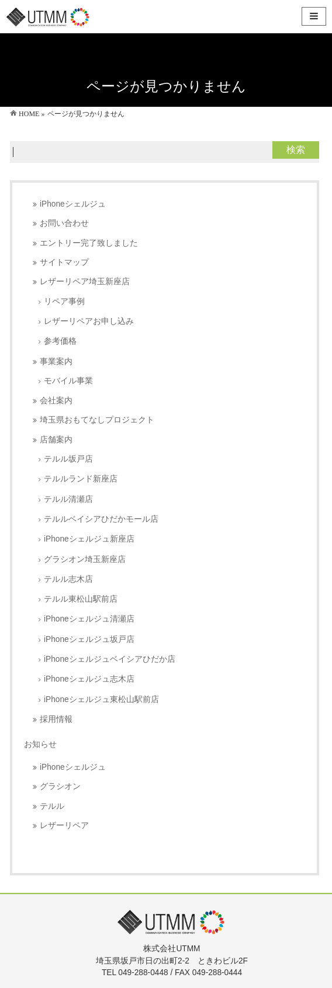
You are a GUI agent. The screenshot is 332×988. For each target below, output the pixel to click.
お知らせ (40, 744)
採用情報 (56, 719)
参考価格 (60, 341)
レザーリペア (64, 825)
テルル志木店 (68, 579)
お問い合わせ (64, 223)
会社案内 (56, 400)
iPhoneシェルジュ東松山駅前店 (101, 699)
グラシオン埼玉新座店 (85, 559)
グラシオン (60, 786)
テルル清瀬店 (68, 499)
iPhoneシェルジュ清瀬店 (89, 619)
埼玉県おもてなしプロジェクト (97, 420)
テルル (52, 806)
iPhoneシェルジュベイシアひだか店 (109, 659)
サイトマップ (64, 262)
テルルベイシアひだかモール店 (101, 519)
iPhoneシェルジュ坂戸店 (89, 639)
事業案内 (56, 361)
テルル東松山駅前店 (80, 599)
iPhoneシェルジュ (73, 204)
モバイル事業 (68, 380)
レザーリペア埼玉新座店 (85, 281)
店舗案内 (56, 439)
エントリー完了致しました (89, 243)
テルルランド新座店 (80, 478)
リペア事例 (64, 301)
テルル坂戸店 (68, 459)
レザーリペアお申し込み (89, 321)
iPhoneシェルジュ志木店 (89, 679)
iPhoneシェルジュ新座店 (89, 539)
